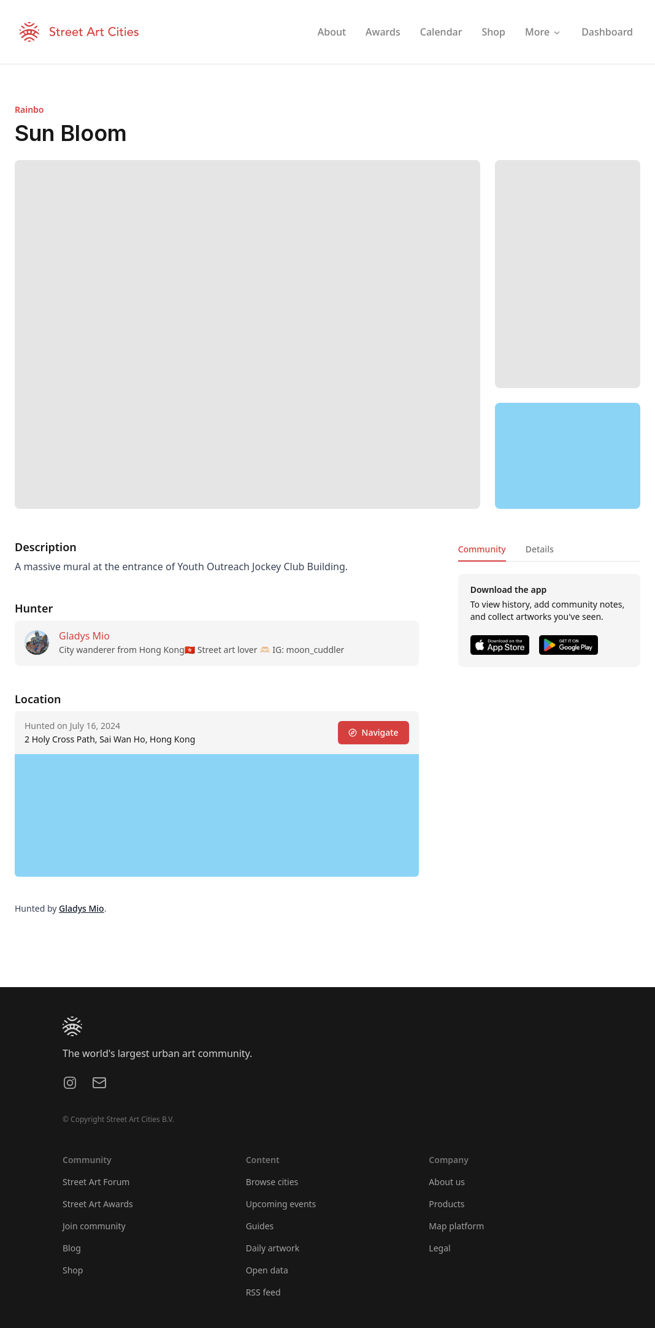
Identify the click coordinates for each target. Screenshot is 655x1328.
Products (446, 1204)
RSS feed (263, 1292)
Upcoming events (281, 1204)
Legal (439, 1248)
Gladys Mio (84, 636)
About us (447, 1182)
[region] (567, 456)
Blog (72, 1248)
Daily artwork (273, 1248)
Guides (260, 1226)
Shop (73, 1270)
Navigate (373, 732)
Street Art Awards (98, 1204)
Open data (267, 1270)
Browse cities (272, 1182)
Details (540, 549)
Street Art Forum (96, 1182)
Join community (94, 1226)
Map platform (456, 1226)
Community (482, 549)
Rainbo (29, 109)
